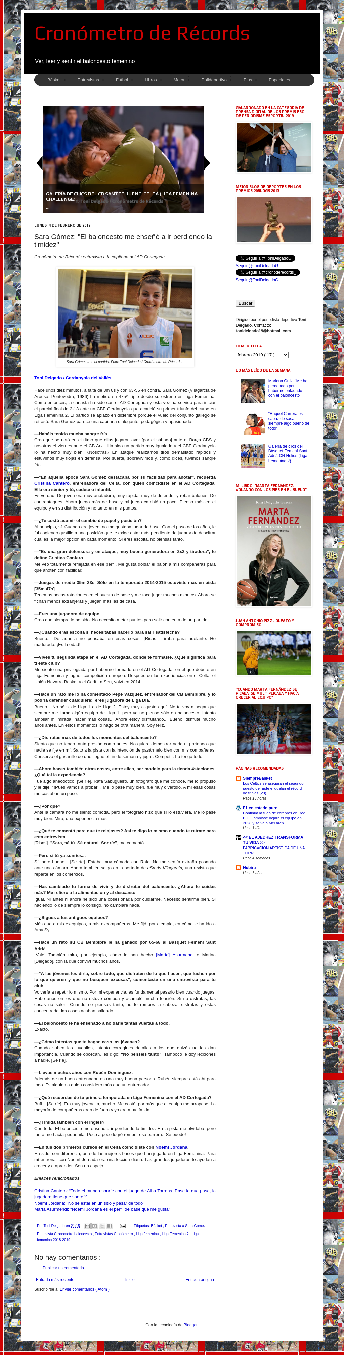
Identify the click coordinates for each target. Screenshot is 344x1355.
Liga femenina (148, 1234)
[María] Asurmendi (175, 954)
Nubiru (249, 867)
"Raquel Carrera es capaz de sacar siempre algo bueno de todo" (288, 420)
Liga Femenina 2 (176, 1234)
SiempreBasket (257, 778)
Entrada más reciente (55, 1279)
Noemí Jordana (171, 1147)
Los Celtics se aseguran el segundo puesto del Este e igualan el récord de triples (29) (273, 788)
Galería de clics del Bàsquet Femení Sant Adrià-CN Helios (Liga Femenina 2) (287, 453)
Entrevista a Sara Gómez (186, 1226)
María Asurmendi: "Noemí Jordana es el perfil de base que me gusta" (102, 1209)
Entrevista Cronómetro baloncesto (65, 1234)
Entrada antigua (199, 1279)
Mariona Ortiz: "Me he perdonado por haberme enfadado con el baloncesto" (287, 388)
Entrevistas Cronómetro (114, 1234)
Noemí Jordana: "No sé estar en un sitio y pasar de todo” (89, 1203)
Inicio (130, 1279)
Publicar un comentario (63, 1268)
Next (207, 163)
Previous (39, 163)
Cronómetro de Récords (142, 32)
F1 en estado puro (260, 808)
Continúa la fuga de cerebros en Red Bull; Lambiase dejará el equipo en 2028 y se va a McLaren (274, 818)
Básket (157, 1226)
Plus (248, 79)
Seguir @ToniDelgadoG (257, 265)
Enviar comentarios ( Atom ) (85, 1289)
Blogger (191, 1325)
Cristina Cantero (52, 483)
